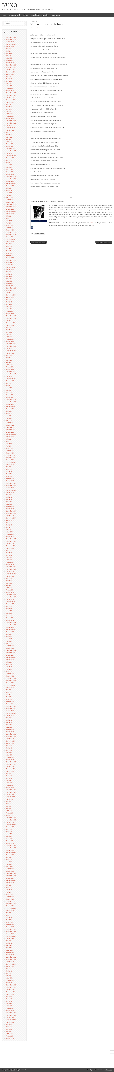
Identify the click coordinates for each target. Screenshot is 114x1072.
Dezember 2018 (11, 204)
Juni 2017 (9, 246)
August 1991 (10, 966)
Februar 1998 (10, 785)
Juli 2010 (9, 439)
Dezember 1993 (11, 901)
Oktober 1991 (10, 961)
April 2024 (9, 56)
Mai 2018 (9, 220)
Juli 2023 (9, 76)
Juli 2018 (9, 216)
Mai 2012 (9, 388)
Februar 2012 (10, 395)
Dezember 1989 (11, 1013)
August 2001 (10, 687)
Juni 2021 (9, 134)
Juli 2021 (9, 132)
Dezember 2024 (11, 37)
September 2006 (11, 546)
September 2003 (11, 629)
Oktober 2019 (10, 181)
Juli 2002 (9, 662)
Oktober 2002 (10, 655)
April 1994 (9, 892)
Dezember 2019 (11, 176)
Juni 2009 (9, 469)
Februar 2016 (10, 283)
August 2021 (10, 130)
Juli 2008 (9, 495)
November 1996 (11, 820)
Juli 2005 (9, 578)
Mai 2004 (9, 611)
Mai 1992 (9, 945)
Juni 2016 (9, 274)
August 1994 (10, 883)
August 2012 (10, 381)
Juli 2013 (9, 355)
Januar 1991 (10, 982)
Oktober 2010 (10, 432)
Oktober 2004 (10, 599)
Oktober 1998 (10, 766)
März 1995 (9, 866)
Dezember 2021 (11, 121)
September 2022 (11, 100)
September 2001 (11, 685)
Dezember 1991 (11, 957)
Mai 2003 (9, 639)
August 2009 (10, 464)
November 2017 (11, 234)
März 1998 (9, 783)
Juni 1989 (9, 1027)
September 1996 (11, 824)
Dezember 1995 (11, 845)
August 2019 (10, 186)
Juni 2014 (9, 330)
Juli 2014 (9, 327)
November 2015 (11, 290)
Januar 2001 (10, 704)
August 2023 (10, 74)
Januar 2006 (10, 564)
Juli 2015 (9, 299)
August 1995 (10, 855)
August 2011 (10, 409)
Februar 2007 (10, 534)
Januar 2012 (10, 397)
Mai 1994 (9, 889)
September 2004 (11, 601)
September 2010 (11, 434)
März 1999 (9, 755)
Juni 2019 (9, 190)
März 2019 (9, 197)
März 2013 (9, 364)
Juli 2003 (9, 634)
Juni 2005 (9, 581)
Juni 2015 (9, 302)
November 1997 (11, 792)
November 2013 (11, 346)
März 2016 (9, 281)
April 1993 (9, 920)
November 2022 (11, 95)
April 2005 (9, 585)
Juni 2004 (9, 608)
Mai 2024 (9, 53)
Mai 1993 (9, 917)
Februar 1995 (10, 869)
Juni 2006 (9, 553)
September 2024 (11, 44)
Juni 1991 (9, 971)
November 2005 (11, 569)
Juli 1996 (9, 829)
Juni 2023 (9, 79)
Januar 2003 (10, 648)
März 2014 (9, 337)
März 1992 (9, 950)
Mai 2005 (9, 583)
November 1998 (11, 764)
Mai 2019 (9, 193)
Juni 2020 (9, 162)
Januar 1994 (10, 899)
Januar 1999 (10, 759)
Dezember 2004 (11, 594)
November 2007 (11, 513)
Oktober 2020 (10, 153)
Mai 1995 (9, 862)
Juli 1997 (9, 801)
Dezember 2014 (11, 316)
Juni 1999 (9, 748)
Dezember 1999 (11, 734)
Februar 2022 (10, 116)
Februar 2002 (10, 673)
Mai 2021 (9, 137)
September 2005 (11, 574)
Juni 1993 (9, 915)
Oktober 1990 (10, 989)
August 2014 (10, 325)
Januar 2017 (10, 258)
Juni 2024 (9, 51)
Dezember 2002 (11, 650)
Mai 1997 (9, 806)
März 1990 (9, 1006)
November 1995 (11, 848)
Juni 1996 (9, 831)
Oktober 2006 (10, 543)
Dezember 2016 (11, 260)
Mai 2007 (9, 527)
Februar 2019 (10, 199)
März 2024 (9, 58)
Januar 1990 (10, 1010)
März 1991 (9, 978)
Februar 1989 (10, 1036)
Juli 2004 (9, 606)
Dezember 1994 (11, 873)
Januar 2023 (10, 90)
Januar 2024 (10, 63)
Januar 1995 (10, 871)
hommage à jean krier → (104, 242)
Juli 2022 (9, 104)
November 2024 (11, 39)
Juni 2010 (9, 441)
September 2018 (11, 211)
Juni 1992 (9, 943)
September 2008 (11, 490)
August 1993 (10, 910)
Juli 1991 (9, 968)
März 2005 (9, 588)
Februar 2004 (10, 618)
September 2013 (11, 351)
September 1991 (11, 964)
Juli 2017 (9, 244)
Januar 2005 (10, 592)
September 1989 (11, 1020)
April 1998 (9, 780)
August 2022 (10, 102)
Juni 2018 (9, 218)
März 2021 (9, 141)
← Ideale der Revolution (38, 242)
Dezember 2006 (11, 539)
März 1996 (9, 838)
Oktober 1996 (10, 822)
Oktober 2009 (10, 460)
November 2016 (11, 262)
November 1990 (11, 987)
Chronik (25, 15)
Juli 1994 (9, 885)
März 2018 (9, 225)
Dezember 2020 (11, 148)
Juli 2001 (9, 690)
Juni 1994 (9, 887)
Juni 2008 (9, 497)
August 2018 (10, 213)
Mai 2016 (9, 276)
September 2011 (11, 406)
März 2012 (9, 392)
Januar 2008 (10, 509)
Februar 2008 (10, 506)
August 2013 (10, 353)
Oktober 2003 (10, 627)
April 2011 (9, 418)
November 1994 (11, 876)
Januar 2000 (10, 732)
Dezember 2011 (11, 399)
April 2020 (9, 167)
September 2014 (11, 323)
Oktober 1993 (10, 906)
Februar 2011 (10, 423)
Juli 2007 (9, 522)
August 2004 (10, 604)
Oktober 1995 (10, 850)
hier (92, 225)
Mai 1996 (9, 834)
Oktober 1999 (10, 738)
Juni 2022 (9, 107)
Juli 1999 (9, 745)
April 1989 (9, 1031)
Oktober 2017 (10, 237)
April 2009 (9, 474)
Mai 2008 (9, 499)
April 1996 (9, 836)
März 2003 (9, 643)
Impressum (56, 15)
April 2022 (9, 111)
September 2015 (11, 295)
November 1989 (11, 1015)
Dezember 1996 (11, 818)
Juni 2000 (9, 720)
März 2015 (9, 309)
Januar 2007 (10, 536)
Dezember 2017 (11, 232)
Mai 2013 (9, 360)
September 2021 (11, 128)
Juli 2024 (9, 49)
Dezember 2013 (11, 344)
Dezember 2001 (11, 678)
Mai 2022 (9, 109)
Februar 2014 (10, 339)
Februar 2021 (10, 144)
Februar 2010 (10, 450)
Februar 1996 (10, 841)
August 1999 (10, 743)
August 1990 (10, 994)
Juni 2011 (9, 413)
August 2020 (10, 158)
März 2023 (9, 86)
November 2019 (11, 179)
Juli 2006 (9, 550)
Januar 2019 (10, 202)
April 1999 (9, 752)
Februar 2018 (10, 227)
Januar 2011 (10, 425)
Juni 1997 (9, 804)
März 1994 (9, 894)
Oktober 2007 (10, 515)
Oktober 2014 (10, 320)
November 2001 (11, 680)
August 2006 (10, 548)
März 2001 (9, 699)
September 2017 (11, 239)
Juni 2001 (9, 692)
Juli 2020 (9, 160)
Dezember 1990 (11, 985)
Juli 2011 (9, 411)
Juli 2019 (9, 188)
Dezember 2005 (11, 567)
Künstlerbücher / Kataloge (40, 15)
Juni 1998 (9, 776)
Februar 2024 (10, 60)
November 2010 (11, 429)
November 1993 (11, 903)
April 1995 (9, 864)
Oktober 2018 (10, 209)
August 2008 (10, 492)
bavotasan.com (108, 1070)
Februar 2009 (10, 478)
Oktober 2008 (10, 488)
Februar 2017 (10, 255)
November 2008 (11, 485)
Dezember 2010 (11, 427)
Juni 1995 (9, 859)
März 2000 (9, 727)
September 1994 (11, 880)
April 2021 (9, 139)
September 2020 (11, 155)
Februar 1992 (10, 952)
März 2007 (9, 532)
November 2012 (11, 374)
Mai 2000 (9, 722)
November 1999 (11, 736)
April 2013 (9, 362)
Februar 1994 (10, 896)
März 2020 (9, 169)
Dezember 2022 (11, 93)
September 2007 (11, 518)
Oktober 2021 (10, 125)
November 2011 (11, 402)
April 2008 (9, 502)
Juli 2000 (9, 718)
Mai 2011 (9, 416)
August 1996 (10, 827)
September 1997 (11, 797)
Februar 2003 (10, 646)
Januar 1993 (10, 927)
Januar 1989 (10, 1038)
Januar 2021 (10, 146)
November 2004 (11, 597)
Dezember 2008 (11, 483)
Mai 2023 (9, 81)
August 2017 (10, 241)
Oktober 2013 (10, 348)
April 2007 (9, 529)
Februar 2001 (10, 701)
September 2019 (11, 183)
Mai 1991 (9, 973)
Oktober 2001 (10, 683)
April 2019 (9, 195)
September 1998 (11, 769)
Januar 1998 (10, 787)
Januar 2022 (10, 118)
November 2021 (11, 123)
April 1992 (9, 948)
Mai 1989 (9, 1029)
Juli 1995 (9, 857)
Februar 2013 (10, 367)
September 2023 (11, 72)
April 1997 (9, 808)
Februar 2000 (10, 729)
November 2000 (11, 708)
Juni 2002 (9, 664)
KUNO (9, 5)
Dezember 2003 (11, 622)
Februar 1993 (10, 924)
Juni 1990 (9, 999)
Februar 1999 (10, 757)
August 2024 (10, 46)
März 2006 (9, 560)
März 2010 (9, 448)
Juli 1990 (9, 996)
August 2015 (10, 297)
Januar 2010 (10, 453)
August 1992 (10, 938)
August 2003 (10, 632)
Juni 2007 (9, 525)
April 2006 (9, 557)
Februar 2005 (10, 590)
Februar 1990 (10, 1008)
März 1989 (9, 1034)
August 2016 (10, 269)
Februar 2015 (10, 311)
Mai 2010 (9, 443)
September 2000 (11, 713)
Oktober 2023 (10, 69)
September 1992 (11, 936)
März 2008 (9, 504)
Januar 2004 (10, 620)
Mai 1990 (9, 1001)
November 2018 (11, 206)
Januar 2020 (10, 174)
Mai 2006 (9, 555)
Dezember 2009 (11, 455)
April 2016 (9, 279)
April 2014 (9, 334)
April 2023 (9, 83)
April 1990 (9, 1003)
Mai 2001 (9, 694)
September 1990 (11, 992)
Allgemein (33, 21)
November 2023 (11, 67)
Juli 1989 (9, 1024)
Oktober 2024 (10, 42)
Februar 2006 (10, 562)
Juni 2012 (9, 385)
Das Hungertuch (14, 15)
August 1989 (10, 1022)
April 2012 (9, 390)
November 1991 (11, 959)
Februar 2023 (10, 88)
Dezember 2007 (11, 511)
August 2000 (10, 715)
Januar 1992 (10, 955)
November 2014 (11, 318)
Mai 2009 (9, 471)
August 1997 (10, 799)
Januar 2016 (10, 286)
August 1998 (10, 771)
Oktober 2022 (10, 97)
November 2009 (11, 457)
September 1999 (11, 741)
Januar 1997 (10, 815)
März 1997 (9, 811)
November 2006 (11, 541)
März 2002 (9, 671)
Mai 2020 (9, 165)
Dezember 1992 (11, 929)
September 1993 (11, 908)
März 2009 (9, 476)
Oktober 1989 (10, 1017)
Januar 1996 (10, 843)
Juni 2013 (9, 358)
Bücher (3, 15)
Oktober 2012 (10, 376)
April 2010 (9, 446)
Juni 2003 (9, 636)
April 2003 (9, 641)
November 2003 (11, 625)
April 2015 (9, 306)
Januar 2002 (10, 676)
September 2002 (11, 657)
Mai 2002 (9, 666)
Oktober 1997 (10, 794)
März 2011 (9, 420)
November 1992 (11, 931)
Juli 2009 (9, 467)
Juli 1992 (9, 941)
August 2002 (10, 659)
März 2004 (9, 615)
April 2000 (9, 725)
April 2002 (9, 669)
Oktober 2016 (10, 265)
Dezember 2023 (11, 65)
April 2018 (9, 223)
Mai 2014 (9, 332)
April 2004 (9, 613)
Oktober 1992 (10, 934)
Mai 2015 (9, 304)
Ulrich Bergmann (36, 27)
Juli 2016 (9, 272)
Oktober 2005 (10, 571)
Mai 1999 (9, 750)
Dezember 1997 (11, 790)
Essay (91, 223)
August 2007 (10, 520)
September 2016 (11, 267)
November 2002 (11, 653)
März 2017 (9, 253)
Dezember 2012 (11, 371)
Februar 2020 (10, 172)
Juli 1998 (9, 773)
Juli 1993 (9, 913)
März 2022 (9, 114)
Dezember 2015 (11, 288)
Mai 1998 (9, 778)
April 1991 (9, 975)
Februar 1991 (10, 980)
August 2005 (10, 576)
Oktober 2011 (10, 404)
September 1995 (11, 852)
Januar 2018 (10, 230)
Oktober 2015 (10, 292)
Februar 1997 (10, 813)
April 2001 (9, 697)
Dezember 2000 (11, 706)
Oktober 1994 (10, 878)
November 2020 (11, 151)
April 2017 (9, 251)
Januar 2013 (10, 369)
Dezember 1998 (11, 762)
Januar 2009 (10, 481)
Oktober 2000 (10, 711)
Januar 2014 (10, 341)
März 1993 (9, 922)
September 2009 (11, 462)
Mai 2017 (9, 248)
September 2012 (11, 378)
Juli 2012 (9, 383)
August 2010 (10, 436)
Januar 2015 (10, 313)
